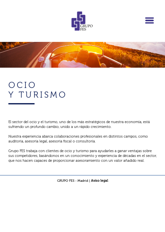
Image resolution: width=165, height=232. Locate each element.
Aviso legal (99, 181)
